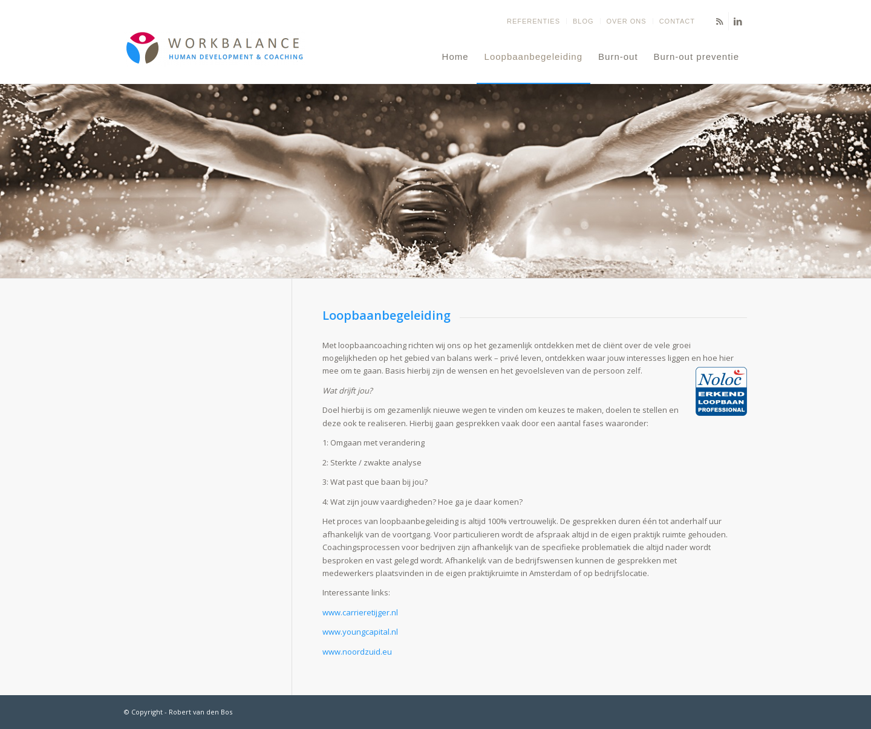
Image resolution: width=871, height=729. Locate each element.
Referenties (533, 21)
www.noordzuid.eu (357, 651)
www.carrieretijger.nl (360, 612)
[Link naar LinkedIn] (738, 21)
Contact (677, 21)
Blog (583, 21)
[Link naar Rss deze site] (719, 21)
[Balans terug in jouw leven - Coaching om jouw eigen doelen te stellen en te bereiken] (214, 56)
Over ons (627, 21)
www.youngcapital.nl (360, 631)
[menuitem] (534, 21)
